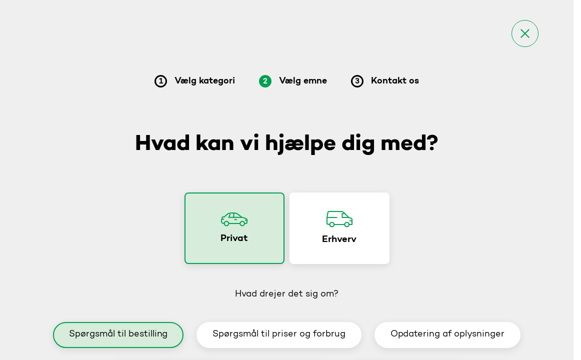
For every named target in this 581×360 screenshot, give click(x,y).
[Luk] (525, 33)
